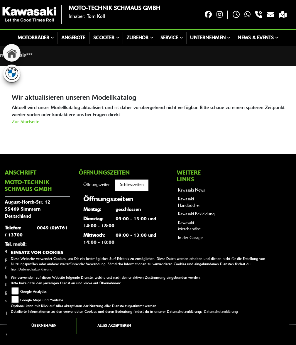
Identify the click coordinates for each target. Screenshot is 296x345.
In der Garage (190, 238)
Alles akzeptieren (114, 326)
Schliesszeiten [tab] (132, 185)
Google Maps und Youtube (41, 300)
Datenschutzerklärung (35, 269)
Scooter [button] (103, 38)
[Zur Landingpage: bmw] (12, 73)
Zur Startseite (25, 122)
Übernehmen (43, 326)
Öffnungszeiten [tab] (97, 185)
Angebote (73, 38)
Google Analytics (33, 292)
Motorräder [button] (33, 38)
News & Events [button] (256, 38)
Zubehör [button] (137, 38)
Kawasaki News (191, 190)
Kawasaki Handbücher (189, 202)
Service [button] (169, 38)
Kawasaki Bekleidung (196, 214)
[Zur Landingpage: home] (12, 53)
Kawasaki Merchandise (189, 226)
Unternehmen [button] (208, 38)
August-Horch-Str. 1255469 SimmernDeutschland (27, 209)
